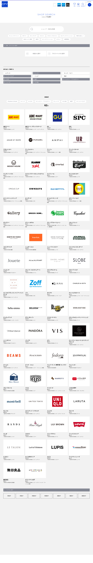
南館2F (59, 510)
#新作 (37, 39)
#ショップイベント (14, 35)
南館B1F (84, 510)
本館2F (9, 510)
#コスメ (42, 35)
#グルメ (59, 39)
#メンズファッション (47, 39)
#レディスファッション (67, 35)
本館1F (21, 510)
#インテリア (33, 35)
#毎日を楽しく (80, 35)
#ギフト (24, 35)
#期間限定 (66, 39)
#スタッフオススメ (52, 35)
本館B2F (46, 510)
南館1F (71, 510)
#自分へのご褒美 (28, 39)
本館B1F (34, 510)
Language (89, 1)
